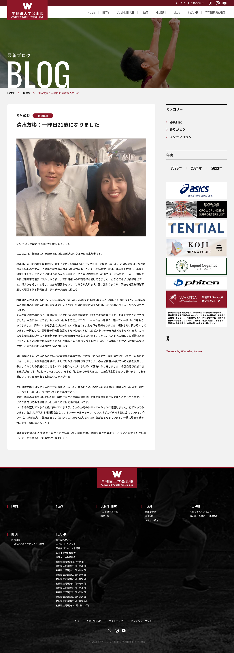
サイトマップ (116, 621)
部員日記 (43, 115)
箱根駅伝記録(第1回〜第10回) (70, 561)
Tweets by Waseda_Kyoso (184, 351)
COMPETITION (125, 12)
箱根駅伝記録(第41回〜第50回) (71, 579)
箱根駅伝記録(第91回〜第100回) (72, 601)
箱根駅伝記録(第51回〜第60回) (71, 583)
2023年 (216, 168)
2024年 (196, 168)
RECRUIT (161, 12)
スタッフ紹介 (151, 520)
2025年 (176, 168)
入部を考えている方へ (201, 511)
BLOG (177, 12)
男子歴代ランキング (66, 539)
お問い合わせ (197, 2)
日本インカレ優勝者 (66, 552)
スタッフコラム (180, 136)
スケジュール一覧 (109, 511)
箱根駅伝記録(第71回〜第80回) (71, 592)
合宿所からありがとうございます (27, 543)
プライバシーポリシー (142, 621)
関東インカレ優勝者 (66, 557)
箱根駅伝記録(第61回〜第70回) (71, 587)
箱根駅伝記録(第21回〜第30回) (71, 570)
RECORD (193, 12)
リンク (182, 2)
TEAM (144, 12)
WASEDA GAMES (215, 12)
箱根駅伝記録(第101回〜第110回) (72, 605)
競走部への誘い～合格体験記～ (205, 515)
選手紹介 (149, 515)
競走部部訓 (150, 511)
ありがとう (177, 129)
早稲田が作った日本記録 (68, 548)
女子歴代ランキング (66, 543)
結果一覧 (105, 515)
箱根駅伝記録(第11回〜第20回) (71, 565)
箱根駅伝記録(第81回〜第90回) (71, 596)
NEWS (105, 12)
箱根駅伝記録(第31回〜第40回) (71, 574)
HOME (91, 12)
